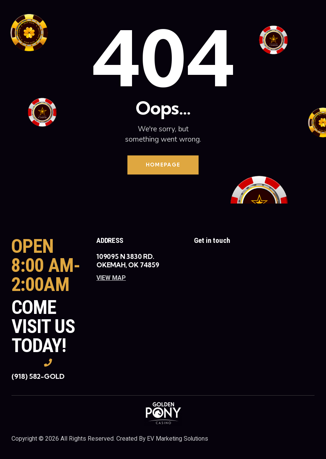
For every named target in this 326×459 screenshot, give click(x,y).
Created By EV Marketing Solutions (163, 439)
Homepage (163, 165)
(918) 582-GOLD (38, 376)
